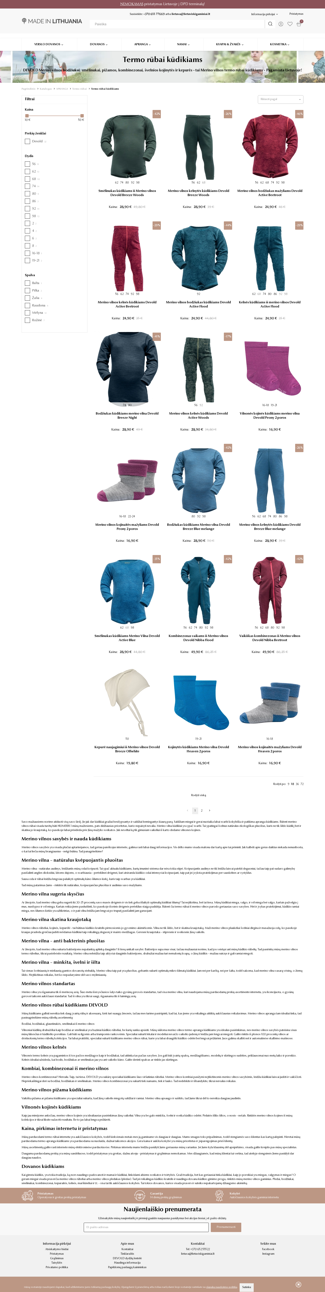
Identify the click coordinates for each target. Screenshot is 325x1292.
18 (292, 784)
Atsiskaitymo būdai (56, 1249)
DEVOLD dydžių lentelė (127, 1258)
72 (302, 784)
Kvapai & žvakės (228, 39)
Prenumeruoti (225, 1227)
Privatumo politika (57, 1267)
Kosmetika (278, 39)
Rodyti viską (198, 795)
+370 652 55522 (200, 1249)
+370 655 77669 (153, 14)
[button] (280, 99)
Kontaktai (127, 1249)
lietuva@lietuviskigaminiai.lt (190, 14)
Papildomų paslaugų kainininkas (127, 1267)
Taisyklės (56, 1262)
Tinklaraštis (127, 1254)
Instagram (268, 1254)
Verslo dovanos (47, 39)
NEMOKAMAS (131, 4)
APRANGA (62, 89)
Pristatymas (296, 14)
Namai (182, 39)
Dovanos (97, 39)
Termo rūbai (79, 89)
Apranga (141, 39)
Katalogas (46, 89)
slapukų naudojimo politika (221, 1287)
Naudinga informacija (127, 1262)
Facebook (268, 1249)
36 (297, 784)
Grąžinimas (57, 1258)
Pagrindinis (28, 89)
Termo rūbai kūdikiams (105, 89)
